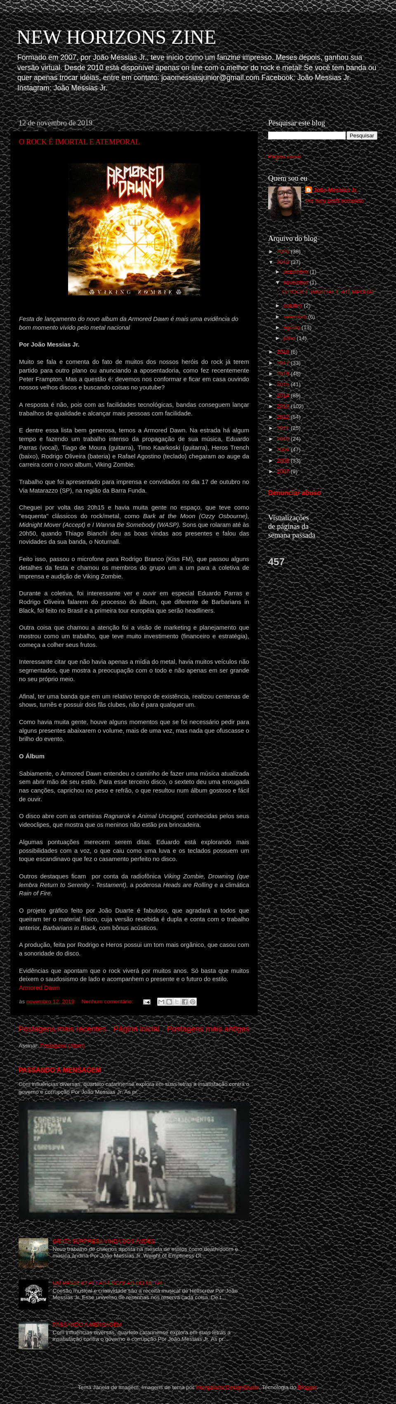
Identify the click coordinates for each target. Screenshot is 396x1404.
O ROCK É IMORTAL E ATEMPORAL (79, 142)
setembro (295, 317)
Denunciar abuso (294, 492)
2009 (284, 449)
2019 (284, 262)
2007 (284, 471)
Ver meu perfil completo (334, 201)
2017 (284, 363)
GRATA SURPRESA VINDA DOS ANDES (103, 1241)
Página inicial (136, 1028)
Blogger (307, 1387)
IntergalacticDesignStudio (227, 1387)
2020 (284, 251)
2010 (284, 439)
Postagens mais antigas (208, 1028)
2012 (284, 417)
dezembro (296, 272)
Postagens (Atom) (62, 1046)
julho (290, 338)
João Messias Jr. (336, 190)
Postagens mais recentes (62, 1028)
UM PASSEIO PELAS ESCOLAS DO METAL (108, 1283)
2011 (284, 428)
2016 (284, 373)
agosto (292, 327)
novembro (296, 282)
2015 (284, 384)
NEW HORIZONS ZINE (116, 37)
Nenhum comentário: (108, 1001)
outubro (293, 305)
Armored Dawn (39, 987)
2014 (284, 395)
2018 (284, 352)
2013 (284, 406)
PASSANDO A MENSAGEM (60, 1070)
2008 (284, 461)
